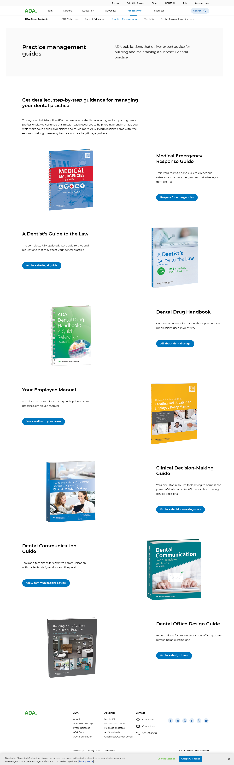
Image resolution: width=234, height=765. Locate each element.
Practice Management (125, 19)
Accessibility (78, 751)
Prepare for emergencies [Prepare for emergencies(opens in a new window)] (177, 197)
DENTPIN (170, 3)
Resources (158, 11)
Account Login (202, 3)
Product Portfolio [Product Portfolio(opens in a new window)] (114, 724)
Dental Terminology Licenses (177, 19)
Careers (67, 11)
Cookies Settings (166, 759)
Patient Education (95, 19)
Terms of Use (110, 751)
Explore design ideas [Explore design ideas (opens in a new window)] (174, 655)
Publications (134, 11)
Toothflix (149, 19)
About (76, 719)
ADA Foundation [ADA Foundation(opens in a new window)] (82, 737)
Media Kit (109, 719)
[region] (117, 759)
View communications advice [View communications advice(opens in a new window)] (46, 583)
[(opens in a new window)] (170, 723)
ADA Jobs (78, 732)
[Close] (228, 759)
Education (88, 11)
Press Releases (81, 728)
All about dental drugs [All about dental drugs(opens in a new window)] (175, 343)
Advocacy (110, 11)
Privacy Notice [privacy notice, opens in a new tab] (86, 761)
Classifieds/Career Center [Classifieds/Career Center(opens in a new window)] (117, 737)
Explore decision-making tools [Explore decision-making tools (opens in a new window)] (180, 509)
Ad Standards (112, 732)
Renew (115, 3)
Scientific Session (135, 3)
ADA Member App (83, 724)
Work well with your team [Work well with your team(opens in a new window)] (43, 421)
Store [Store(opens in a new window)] (154, 3)
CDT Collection (69, 19)
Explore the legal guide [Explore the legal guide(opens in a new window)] (41, 265)
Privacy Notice (94, 751)
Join (185, 3)
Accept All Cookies (190, 759)
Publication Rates (114, 728)
